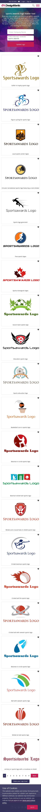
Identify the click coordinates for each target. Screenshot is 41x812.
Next (34, 776)
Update (20, 44)
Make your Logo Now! (20, 781)
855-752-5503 (13, 1)
